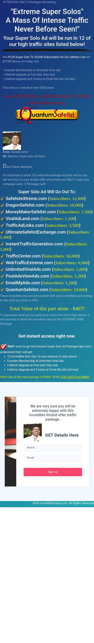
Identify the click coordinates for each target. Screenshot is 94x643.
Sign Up (53, 472)
